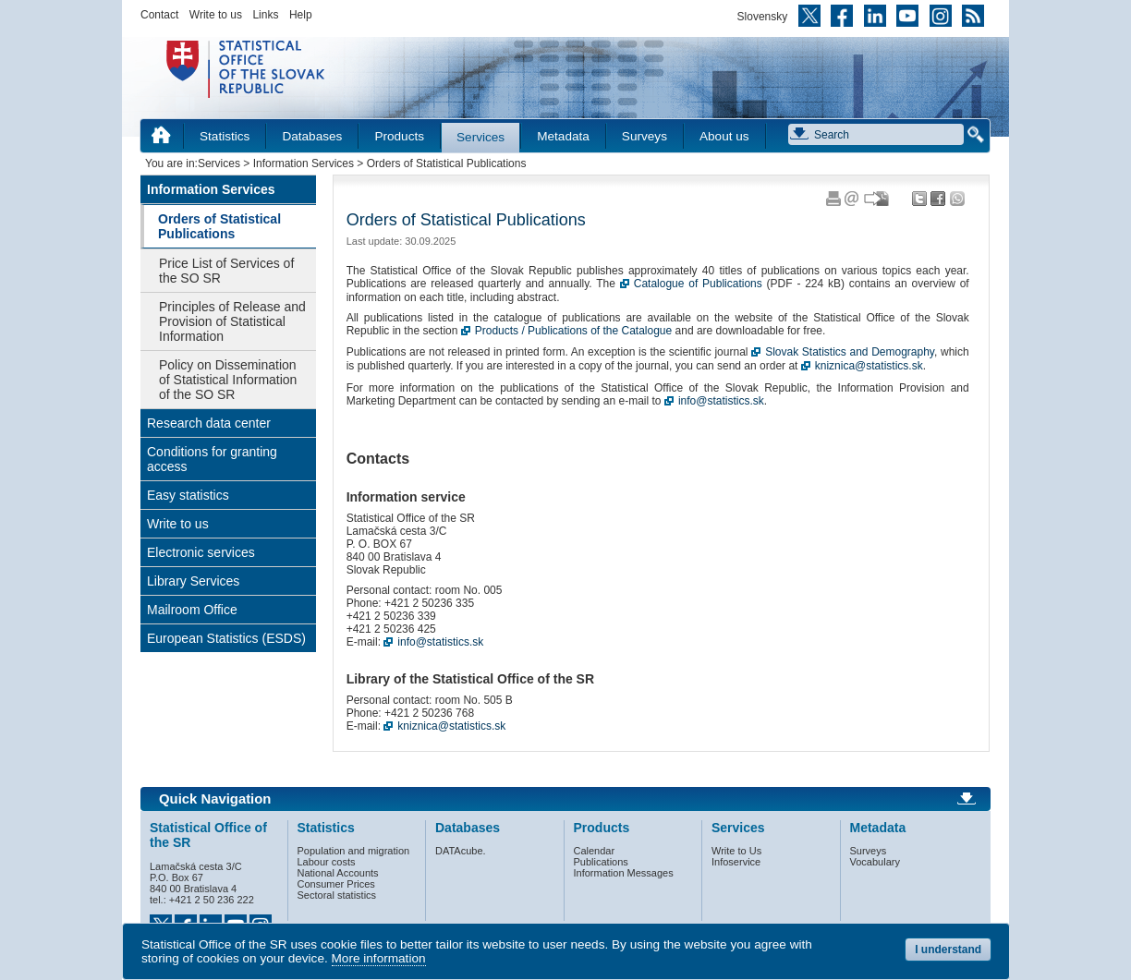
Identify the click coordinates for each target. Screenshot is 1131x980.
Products (399, 136)
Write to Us (736, 850)
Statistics (224, 136)
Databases (312, 136)
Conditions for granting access (212, 459)
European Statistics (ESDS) (226, 638)
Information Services (303, 163)
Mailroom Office (192, 609)
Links (265, 14)
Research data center (209, 423)
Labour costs (327, 861)
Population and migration (354, 850)
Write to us (215, 14)
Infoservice (735, 861)
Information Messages (624, 872)
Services (480, 137)
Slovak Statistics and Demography (849, 351)
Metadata (563, 136)
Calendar (594, 850)
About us (724, 136)
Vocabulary (875, 861)
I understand (948, 949)
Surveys (644, 136)
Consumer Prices (336, 883)
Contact (159, 14)
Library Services (193, 581)
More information (379, 958)
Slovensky (762, 16)
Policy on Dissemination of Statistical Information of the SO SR (228, 379)
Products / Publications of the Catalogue (573, 330)
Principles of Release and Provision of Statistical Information (232, 321)
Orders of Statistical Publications (219, 226)
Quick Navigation (215, 799)
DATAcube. (460, 850)
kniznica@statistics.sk (869, 365)
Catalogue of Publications (698, 283)
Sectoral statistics (337, 895)
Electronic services (201, 552)
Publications (601, 861)
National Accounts (338, 872)
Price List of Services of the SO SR (226, 270)
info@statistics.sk (721, 400)
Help (300, 14)
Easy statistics (188, 495)
